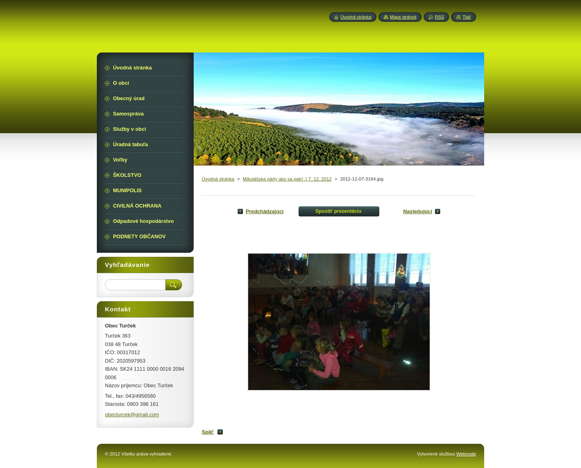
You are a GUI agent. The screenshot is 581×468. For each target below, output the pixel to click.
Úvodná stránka (218, 178)
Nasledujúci (417, 211)
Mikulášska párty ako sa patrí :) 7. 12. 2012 (287, 178)
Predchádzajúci (265, 211)
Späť (208, 432)
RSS (439, 17)
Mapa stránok (403, 17)
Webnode (466, 453)
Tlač (466, 17)
